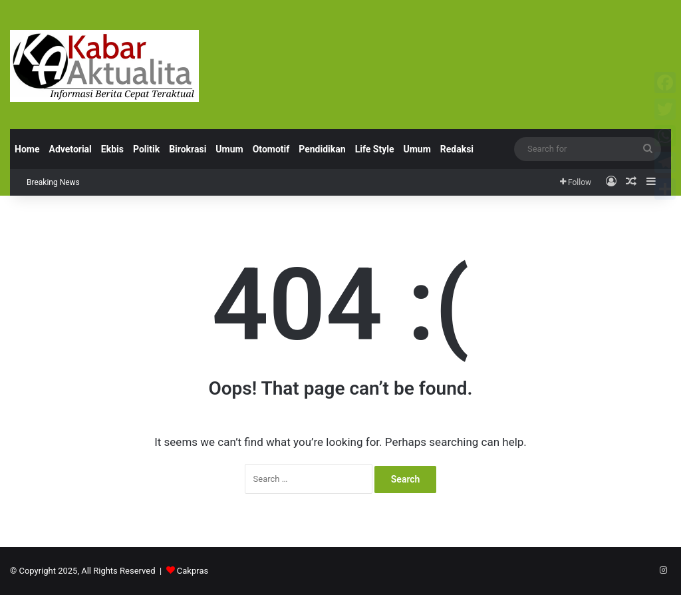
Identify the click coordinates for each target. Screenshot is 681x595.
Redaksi (457, 149)
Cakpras (192, 571)
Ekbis (112, 149)
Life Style (374, 149)
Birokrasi (187, 149)
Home (27, 149)
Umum (229, 149)
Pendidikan (322, 149)
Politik (146, 149)
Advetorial (70, 149)
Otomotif (271, 149)
